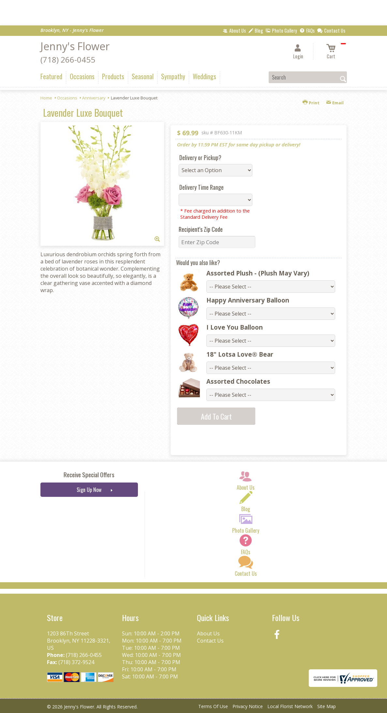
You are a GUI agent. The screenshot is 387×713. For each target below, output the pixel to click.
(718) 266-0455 (67, 59)
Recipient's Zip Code (201, 229)
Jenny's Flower (75, 46)
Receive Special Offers (89, 474)
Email (335, 103)
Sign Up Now (89, 490)
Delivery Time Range (201, 187)
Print (311, 103)
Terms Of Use (213, 706)
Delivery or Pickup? (200, 157)
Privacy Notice (247, 706)
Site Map (326, 706)
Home (46, 98)
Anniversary (93, 98)
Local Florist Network (290, 706)
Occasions (67, 98)
